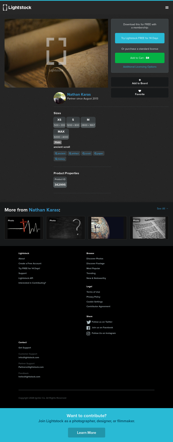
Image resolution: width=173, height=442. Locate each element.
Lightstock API (26, 278)
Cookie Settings (94, 301)
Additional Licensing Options (140, 67)
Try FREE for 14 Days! (29, 268)
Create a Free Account (30, 263)
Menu (167, 8)
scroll (87, 153)
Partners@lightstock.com (31, 367)
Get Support (25, 347)
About (22, 258)
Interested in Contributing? (32, 282)
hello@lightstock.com (29, 376)
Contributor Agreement (98, 306)
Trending (91, 273)
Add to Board (140, 82)
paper (98, 153)
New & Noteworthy (96, 278)
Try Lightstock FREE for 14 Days (139, 38)
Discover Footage (95, 263)
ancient (60, 153)
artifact (74, 153)
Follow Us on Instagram (104, 333)
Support (23, 273)
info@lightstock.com (29, 357)
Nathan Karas (79, 94)
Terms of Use (93, 291)
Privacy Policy (93, 296)
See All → (162, 209)
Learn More (86, 432)
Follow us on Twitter (102, 321)
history (60, 158)
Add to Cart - (139, 58)
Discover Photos (94, 258)
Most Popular (93, 268)
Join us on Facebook (102, 327)
